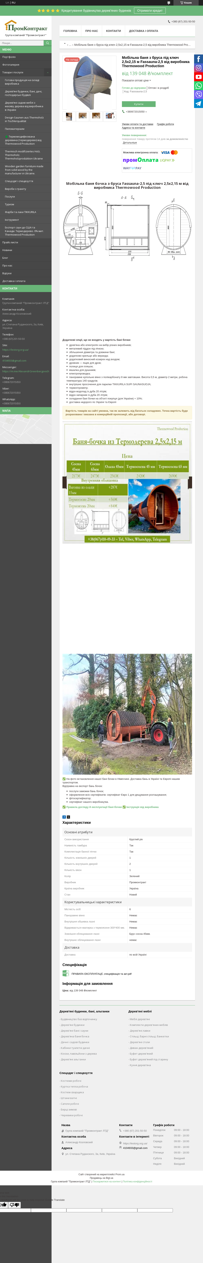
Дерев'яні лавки (140, 1030)
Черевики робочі (72, 1115)
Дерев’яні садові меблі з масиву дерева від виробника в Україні (24, 106)
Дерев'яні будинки (72, 1025)
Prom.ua (120, 1174)
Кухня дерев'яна (140, 1065)
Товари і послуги (12, 72)
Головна (70, 30)
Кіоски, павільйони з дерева (79, 1053)
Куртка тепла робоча (74, 1086)
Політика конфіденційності (137, 1181)
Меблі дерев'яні (140, 1019)
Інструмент (12, 219)
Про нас (7, 265)
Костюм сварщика (72, 1092)
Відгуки (6, 273)
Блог (5, 258)
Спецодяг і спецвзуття (19, 181)
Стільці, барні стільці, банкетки (149, 1036)
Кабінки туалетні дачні (75, 1048)
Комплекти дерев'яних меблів (149, 1025)
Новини (7, 250)
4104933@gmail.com (14, 360)
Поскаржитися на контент (107, 1181)
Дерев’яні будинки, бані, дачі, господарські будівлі (23, 93)
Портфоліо (9, 57)
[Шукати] (48, 43)
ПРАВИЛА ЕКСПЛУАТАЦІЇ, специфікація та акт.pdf (101, 973)
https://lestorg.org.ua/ (15, 349)
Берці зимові (69, 1109)
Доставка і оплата (13, 281)
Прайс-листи (10, 242)
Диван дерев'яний (141, 1048)
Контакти (113, 30)
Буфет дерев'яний (141, 1053)
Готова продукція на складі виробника (22, 81)
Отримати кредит (150, 10)
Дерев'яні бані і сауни (74, 1030)
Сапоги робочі (70, 1103)
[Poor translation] (14, 1205)
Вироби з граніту (15, 189)
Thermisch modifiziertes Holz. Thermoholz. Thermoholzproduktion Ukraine (24, 155)
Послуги (10, 196)
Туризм (9, 204)
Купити (138, 104)
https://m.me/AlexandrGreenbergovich (25, 371)
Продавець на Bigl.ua (101, 1178)
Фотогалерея (10, 64)
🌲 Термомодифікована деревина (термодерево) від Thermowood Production (23, 140)
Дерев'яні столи (140, 1042)
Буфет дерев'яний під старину (149, 1059)
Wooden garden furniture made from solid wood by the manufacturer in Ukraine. (24, 169)
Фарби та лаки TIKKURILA (20, 212)
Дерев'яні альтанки (73, 1059)
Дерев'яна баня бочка (75, 1036)
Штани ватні (69, 1098)
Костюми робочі (71, 1081)
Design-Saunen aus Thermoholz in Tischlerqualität (24, 119)
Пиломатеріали (14, 129)
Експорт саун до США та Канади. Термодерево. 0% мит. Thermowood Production (24, 231)
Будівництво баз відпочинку (79, 1019)
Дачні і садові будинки (75, 1042)
